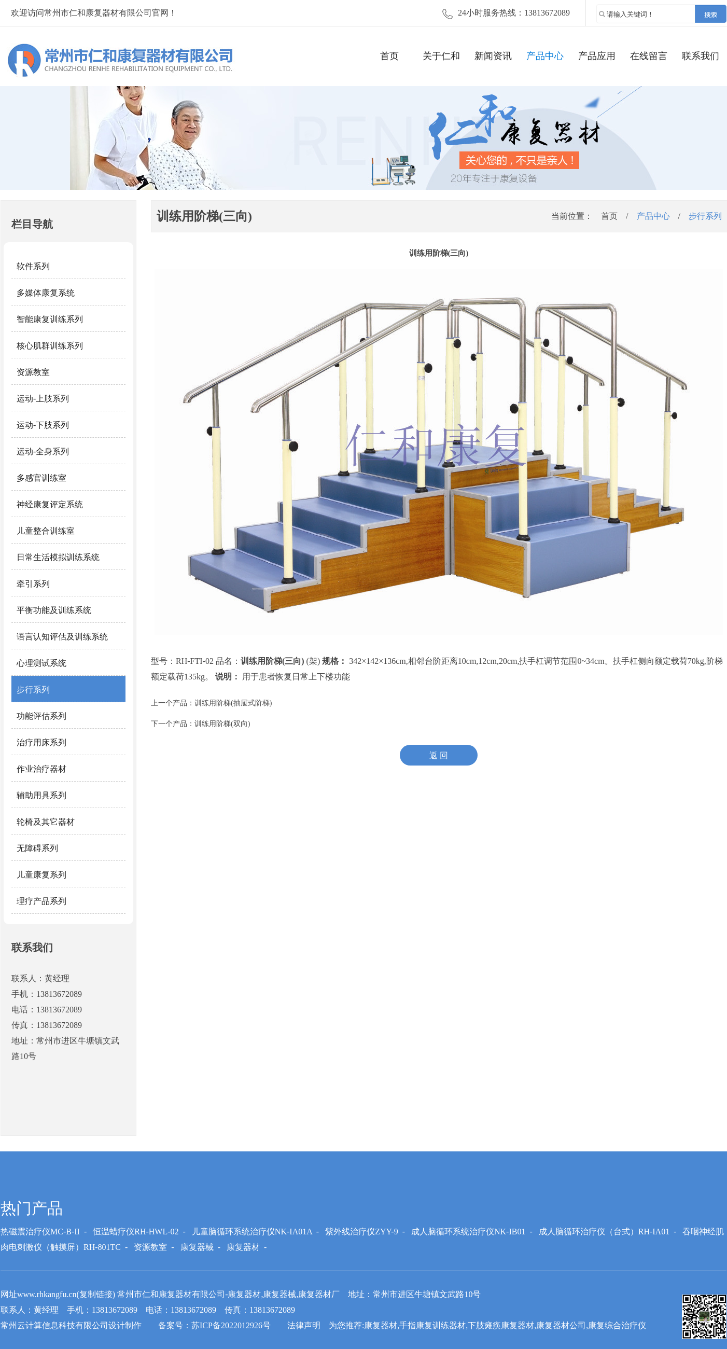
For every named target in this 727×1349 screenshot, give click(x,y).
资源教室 (33, 372)
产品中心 (545, 56)
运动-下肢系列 (43, 425)
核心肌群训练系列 (50, 345)
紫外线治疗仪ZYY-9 (361, 1231)
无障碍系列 (37, 848)
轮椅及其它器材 (46, 821)
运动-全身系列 (43, 451)
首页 (389, 56)
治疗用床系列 (41, 742)
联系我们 (700, 56)
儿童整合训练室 (46, 530)
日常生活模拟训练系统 (58, 557)
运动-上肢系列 (43, 398)
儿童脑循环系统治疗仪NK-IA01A (252, 1231)
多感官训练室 (41, 478)
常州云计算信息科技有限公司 (54, 1325)
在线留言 (648, 56)
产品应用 (597, 56)
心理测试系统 (41, 663)
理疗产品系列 (41, 901)
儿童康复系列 (41, 874)
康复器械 (197, 1247)
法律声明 (303, 1325)
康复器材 (243, 1247)
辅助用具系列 (41, 795)
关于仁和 (441, 56)
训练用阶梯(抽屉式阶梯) (233, 703)
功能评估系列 (41, 716)
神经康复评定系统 (50, 504)
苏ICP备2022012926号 (231, 1325)
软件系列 (33, 266)
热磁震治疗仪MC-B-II (40, 1231)
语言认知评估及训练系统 (62, 636)
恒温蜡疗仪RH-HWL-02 (135, 1231)
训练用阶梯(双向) (222, 724)
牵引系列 (33, 583)
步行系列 (33, 689)
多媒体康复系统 (46, 292)
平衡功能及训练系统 (54, 610)
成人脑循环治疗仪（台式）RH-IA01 (604, 1231)
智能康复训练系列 (50, 319)
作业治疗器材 (41, 768)
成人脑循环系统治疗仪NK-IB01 (468, 1231)
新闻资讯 (493, 56)
